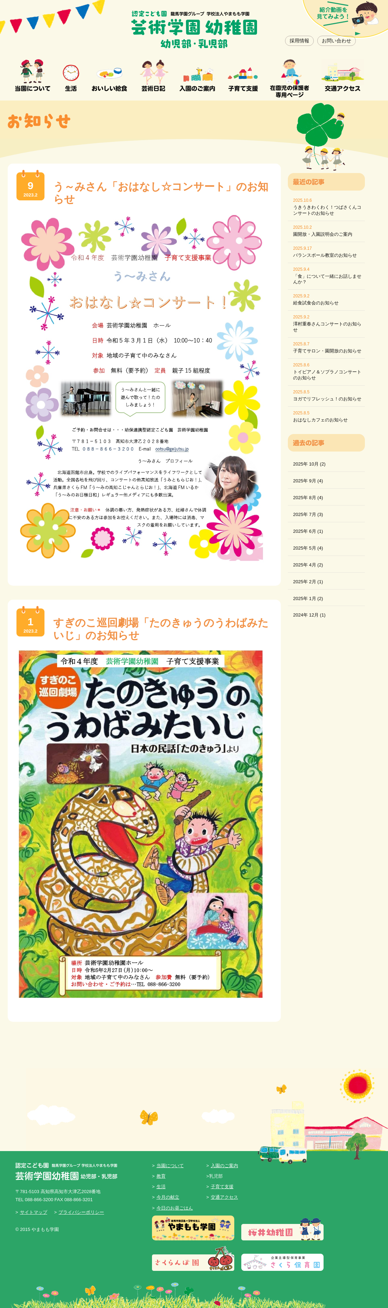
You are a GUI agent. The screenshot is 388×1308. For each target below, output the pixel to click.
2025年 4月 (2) (308, 564)
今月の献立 (168, 1197)
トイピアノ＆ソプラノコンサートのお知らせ (327, 374)
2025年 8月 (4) (308, 497)
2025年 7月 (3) (308, 514)
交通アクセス (224, 1197)
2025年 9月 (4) (308, 480)
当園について (170, 1165)
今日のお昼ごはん (175, 1208)
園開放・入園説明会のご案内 (322, 234)
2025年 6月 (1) (308, 531)
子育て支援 (222, 1186)
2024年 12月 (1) (309, 615)
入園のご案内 (224, 1165)
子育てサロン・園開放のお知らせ (327, 350)
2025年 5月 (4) (308, 548)
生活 (161, 1186)
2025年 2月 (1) (308, 581)
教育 (161, 1176)
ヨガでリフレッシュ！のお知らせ (327, 398)
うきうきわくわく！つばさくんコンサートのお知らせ (327, 210)
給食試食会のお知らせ (316, 302)
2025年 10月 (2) (309, 464)
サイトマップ (33, 1212)
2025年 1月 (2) (308, 598)
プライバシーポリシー (81, 1212)
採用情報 (299, 40)
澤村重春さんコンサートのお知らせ (327, 326)
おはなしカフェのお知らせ (320, 419)
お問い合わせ (336, 40)
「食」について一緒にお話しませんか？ (327, 279)
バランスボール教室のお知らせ (325, 255)
